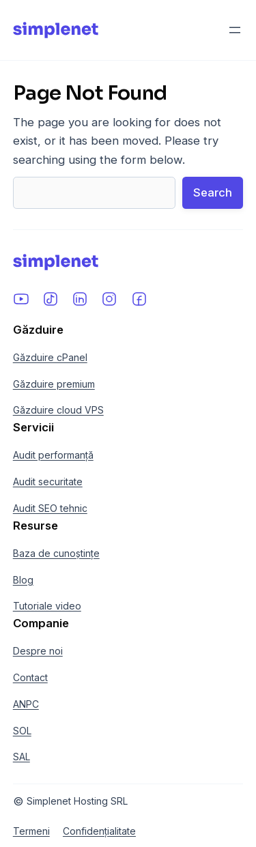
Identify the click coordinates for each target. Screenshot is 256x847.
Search (212, 192)
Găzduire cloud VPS (58, 410)
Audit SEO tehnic (50, 508)
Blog (23, 580)
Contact (30, 677)
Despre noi (38, 651)
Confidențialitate (99, 831)
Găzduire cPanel (50, 357)
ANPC (26, 704)
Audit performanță (53, 455)
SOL (22, 730)
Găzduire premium (54, 384)
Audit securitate (48, 481)
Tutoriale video (47, 606)
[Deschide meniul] (235, 30)
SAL (21, 756)
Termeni (31, 831)
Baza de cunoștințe (56, 553)
